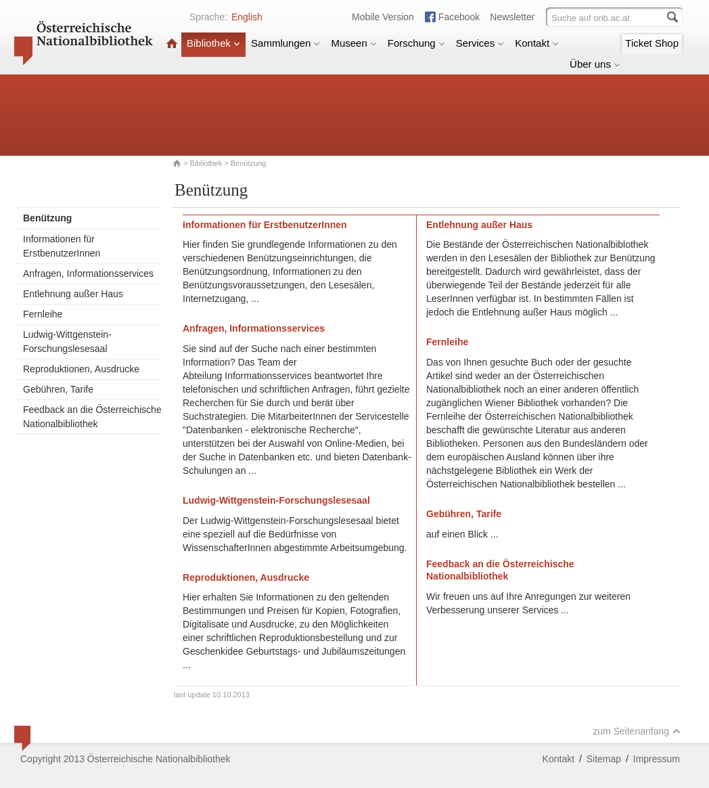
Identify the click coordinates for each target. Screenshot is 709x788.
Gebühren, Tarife (58, 389)
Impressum (656, 758)
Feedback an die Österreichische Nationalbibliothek (92, 416)
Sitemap (604, 758)
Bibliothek (213, 43)
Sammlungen (285, 43)
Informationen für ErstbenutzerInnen (61, 246)
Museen (353, 43)
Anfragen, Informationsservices (88, 273)
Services (480, 43)
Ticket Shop (652, 43)
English (246, 17)
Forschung (416, 43)
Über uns (595, 64)
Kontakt (537, 43)
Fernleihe (42, 314)
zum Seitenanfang (637, 731)
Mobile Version (383, 17)
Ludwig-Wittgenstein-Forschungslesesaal (67, 341)
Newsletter (512, 17)
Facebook (459, 17)
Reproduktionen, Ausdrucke (81, 369)
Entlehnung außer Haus (73, 293)
